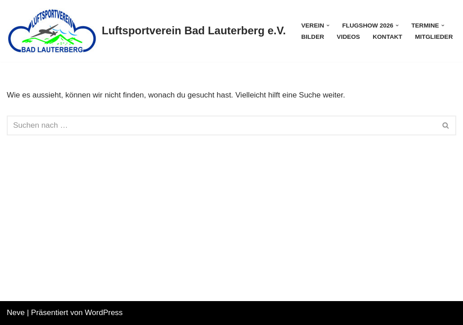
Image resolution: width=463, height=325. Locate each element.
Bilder (312, 36)
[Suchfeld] (221, 125)
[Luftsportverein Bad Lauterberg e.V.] (146, 31)
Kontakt (387, 36)
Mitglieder (434, 36)
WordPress (104, 312)
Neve (16, 312)
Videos (348, 36)
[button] (328, 25)
